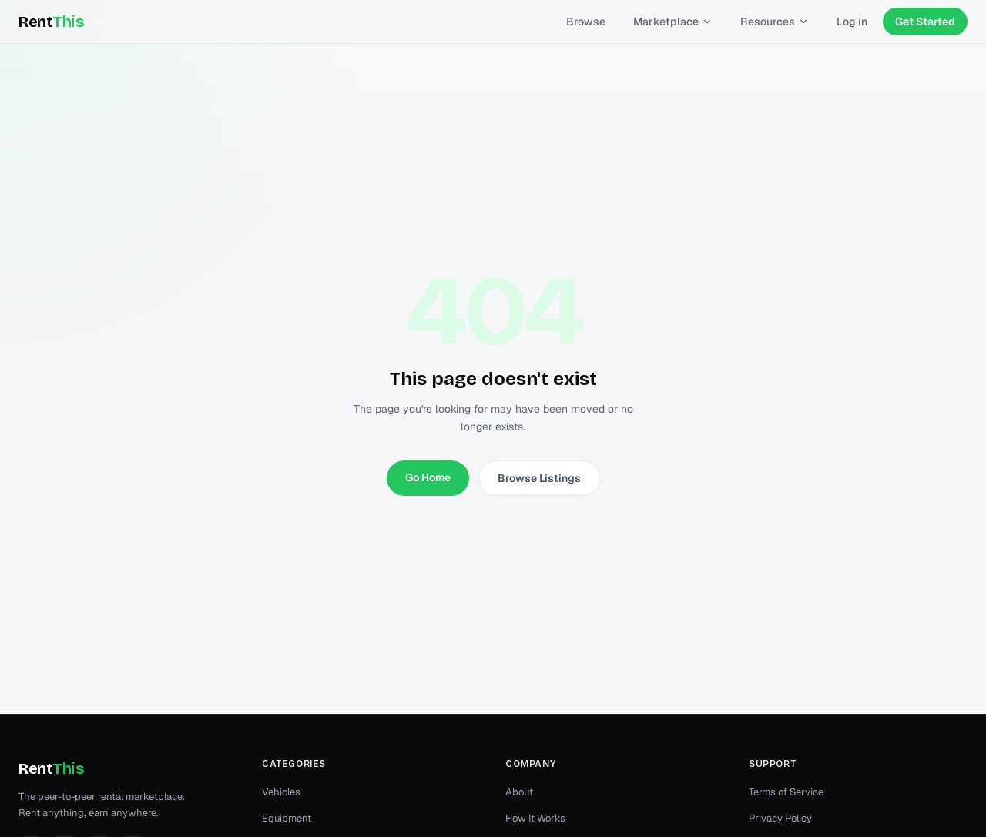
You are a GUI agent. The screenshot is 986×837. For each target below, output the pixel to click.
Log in (852, 21)
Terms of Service (786, 791)
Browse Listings (539, 478)
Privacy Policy (780, 818)
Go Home (428, 477)
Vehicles (281, 791)
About (519, 791)
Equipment (286, 818)
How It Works (535, 818)
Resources (774, 21)
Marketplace (673, 21)
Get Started (925, 21)
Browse (585, 21)
